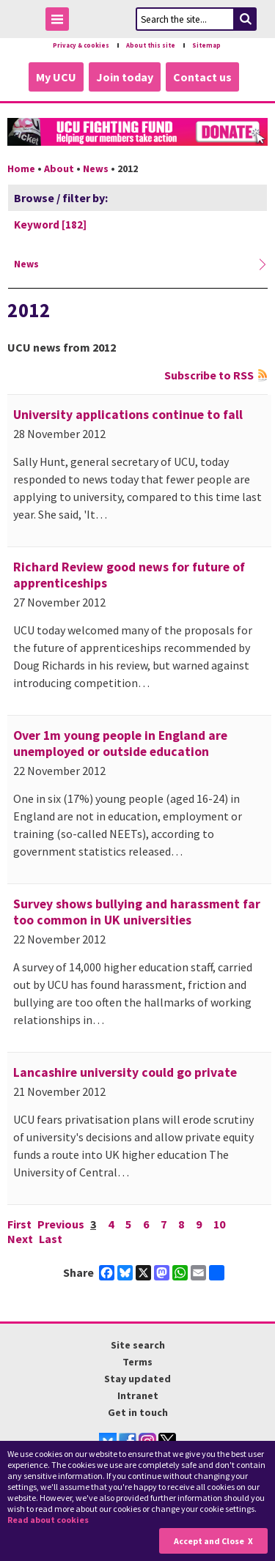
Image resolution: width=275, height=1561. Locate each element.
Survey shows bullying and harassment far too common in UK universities (136, 912)
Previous (60, 1224)
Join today (124, 77)
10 (219, 1224)
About (59, 168)
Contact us (202, 77)
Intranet (137, 1395)
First (19, 1224)
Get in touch (138, 1412)
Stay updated (137, 1378)
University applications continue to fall (128, 415)
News (96, 168)
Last (50, 1238)
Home (21, 168)
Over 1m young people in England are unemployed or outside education (120, 743)
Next (20, 1238)
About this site (150, 45)
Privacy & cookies (81, 45)
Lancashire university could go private (125, 1072)
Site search (138, 1344)
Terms (137, 1361)
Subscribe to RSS (209, 375)
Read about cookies (48, 1519)
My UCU (56, 77)
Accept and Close (209, 1540)
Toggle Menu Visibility (61, 21)
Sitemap (206, 45)
